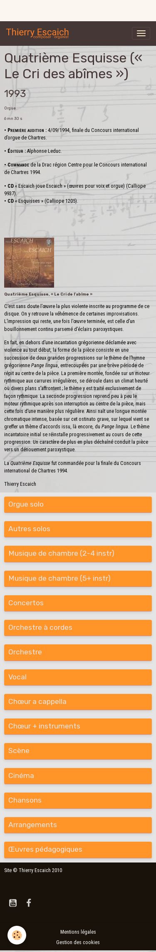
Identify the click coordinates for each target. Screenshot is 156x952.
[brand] (39, 33)
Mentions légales (78, 932)
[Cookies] (16, 935)
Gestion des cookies (78, 942)
